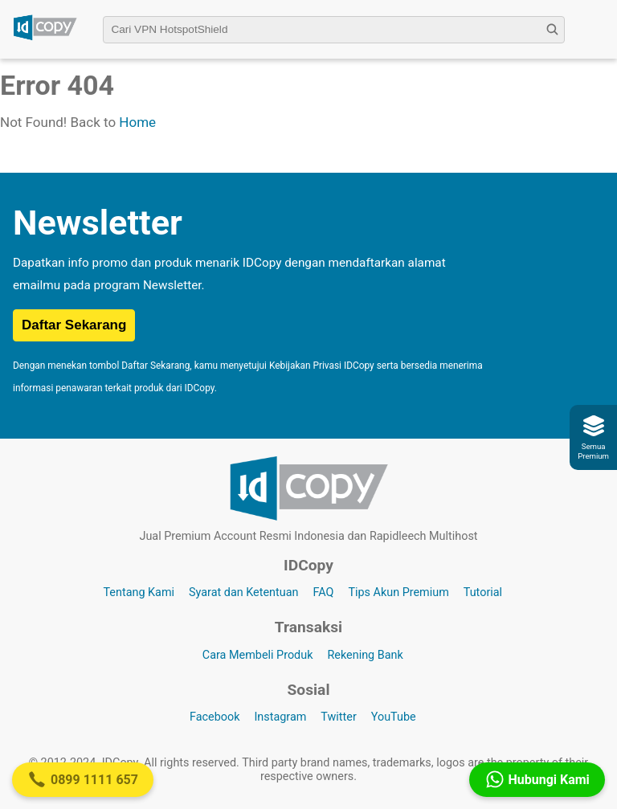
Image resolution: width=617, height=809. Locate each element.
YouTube (393, 717)
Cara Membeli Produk (257, 655)
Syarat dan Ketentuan (243, 592)
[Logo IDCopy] (45, 38)
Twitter (338, 717)
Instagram (280, 717)
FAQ (323, 592)
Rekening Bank (364, 655)
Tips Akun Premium (398, 592)
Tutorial (483, 592)
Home (137, 122)
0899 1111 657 (82, 779)
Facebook (215, 717)
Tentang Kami (138, 592)
